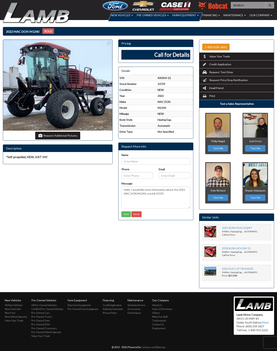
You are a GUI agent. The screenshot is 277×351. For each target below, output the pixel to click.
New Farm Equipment (79, 305)
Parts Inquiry (134, 313)
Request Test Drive (217, 72)
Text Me (218, 148)
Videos (156, 313)
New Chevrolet (13, 309)
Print (208, 95)
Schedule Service (136, 305)
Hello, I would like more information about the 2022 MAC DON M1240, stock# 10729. (155, 197)
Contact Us (158, 324)
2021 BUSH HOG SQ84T (237, 227)
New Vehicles (122, 15)
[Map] (265, 322)
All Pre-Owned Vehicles (44, 305)
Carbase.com (148, 347)
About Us (157, 305)
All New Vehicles (14, 305)
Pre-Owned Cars (40, 313)
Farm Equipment (185, 15)
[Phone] (137, 175)
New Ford (10, 313)
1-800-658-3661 (216, 47)
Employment (158, 328)
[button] (109, 43)
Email (162, 169)
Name (124, 155)
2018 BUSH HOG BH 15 (236, 248)
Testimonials (159, 320)
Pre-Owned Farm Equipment (83, 309)
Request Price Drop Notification (225, 80)
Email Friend (213, 88)
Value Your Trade (216, 56)
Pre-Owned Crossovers (44, 328)
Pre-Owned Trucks (41, 316)
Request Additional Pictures (57, 135)
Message (126, 183)
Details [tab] (126, 70)
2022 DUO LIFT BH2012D (237, 268)
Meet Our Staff (160, 316)
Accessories (134, 309)
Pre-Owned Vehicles (153, 15)
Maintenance (235, 15)
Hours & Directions (162, 309)
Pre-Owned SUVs (40, 324)
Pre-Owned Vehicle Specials (46, 332)
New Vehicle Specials (16, 316)
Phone (125, 169)
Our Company (260, 15)
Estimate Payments (113, 309)
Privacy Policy (110, 313)
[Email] (174, 175)
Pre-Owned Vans (40, 320)
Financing (211, 15)
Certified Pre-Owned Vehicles (47, 309)
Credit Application (216, 64)
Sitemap (161, 347)
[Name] (155, 161)
